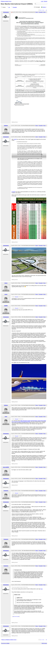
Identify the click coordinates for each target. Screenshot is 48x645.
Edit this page (44, 643)
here (42, 588)
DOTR (15, 139)
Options (44, 7)
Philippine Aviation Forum (6, 1)
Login (42, 1)
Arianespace (6, 12)
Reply (36, 12)
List (9, 7)
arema (6, 294)
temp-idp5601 (6, 467)
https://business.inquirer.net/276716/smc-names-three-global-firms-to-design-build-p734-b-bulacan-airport (29, 421)
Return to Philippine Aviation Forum (9, 639)
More (44, 12)
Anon (6, 416)
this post (16, 296)
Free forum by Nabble (5, 643)
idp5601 (6, 305)
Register (45, 1)
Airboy (5, 283)
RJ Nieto (13, 191)
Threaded (15, 7)
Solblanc (6, 125)
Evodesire (6, 490)
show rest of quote (16, 616)
